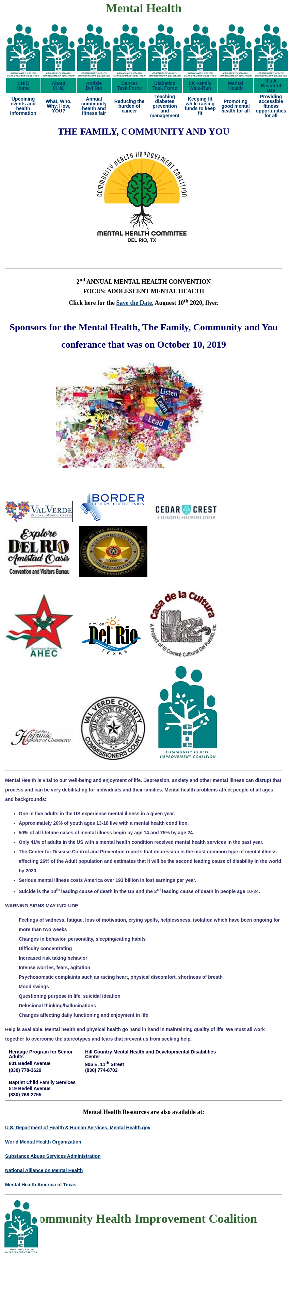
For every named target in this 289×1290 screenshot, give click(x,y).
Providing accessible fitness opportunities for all (271, 106)
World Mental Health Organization (43, 1142)
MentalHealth (235, 86)
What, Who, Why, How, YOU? (58, 106)
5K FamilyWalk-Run (200, 86)
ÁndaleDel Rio (94, 86)
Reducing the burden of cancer (129, 106)
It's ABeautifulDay (271, 85)
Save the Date (134, 302)
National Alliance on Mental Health (44, 1170)
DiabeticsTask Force (164, 86)
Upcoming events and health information (23, 106)
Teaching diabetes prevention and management (164, 106)
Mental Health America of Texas (40, 1184)
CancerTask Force (129, 86)
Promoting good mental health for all (235, 106)
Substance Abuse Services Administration (53, 1156)
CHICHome (23, 86)
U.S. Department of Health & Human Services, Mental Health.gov (77, 1127)
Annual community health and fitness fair (94, 106)
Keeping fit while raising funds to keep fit (199, 106)
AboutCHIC (58, 86)
